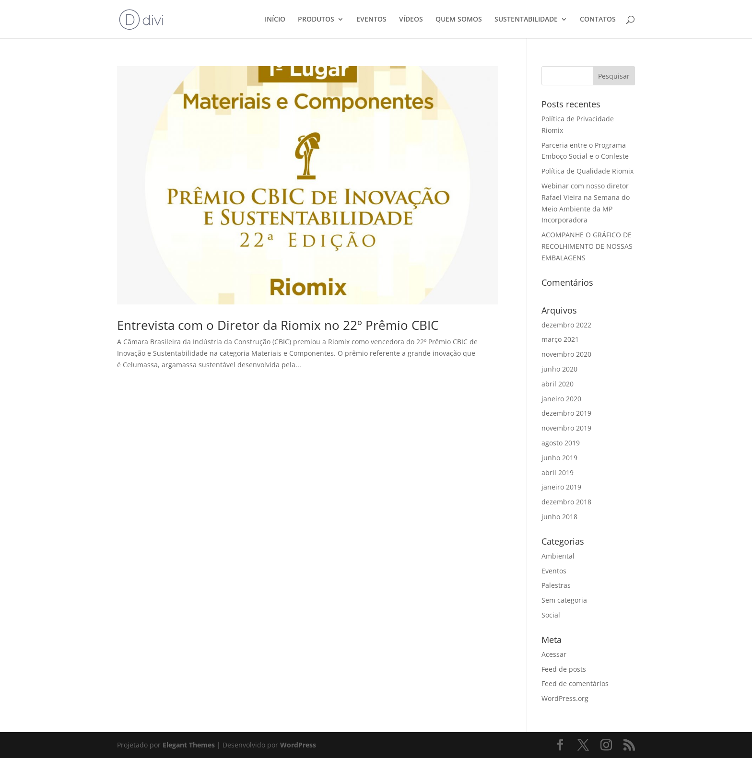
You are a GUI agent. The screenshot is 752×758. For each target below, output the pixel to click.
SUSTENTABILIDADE (526, 19)
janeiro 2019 (561, 486)
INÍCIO (275, 19)
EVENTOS (371, 19)
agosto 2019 (560, 442)
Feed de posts (563, 669)
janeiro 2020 (561, 398)
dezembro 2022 (566, 324)
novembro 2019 (566, 427)
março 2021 (560, 339)
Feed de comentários (575, 683)
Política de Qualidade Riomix (587, 170)
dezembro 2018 (566, 501)
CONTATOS (598, 19)
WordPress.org (564, 698)
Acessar (553, 654)
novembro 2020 (566, 354)
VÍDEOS (411, 19)
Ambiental (558, 555)
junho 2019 (559, 457)
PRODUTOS (316, 19)
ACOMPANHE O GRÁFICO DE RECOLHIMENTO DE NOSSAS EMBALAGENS (587, 246)
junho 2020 (559, 368)
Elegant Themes (189, 744)
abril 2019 (557, 472)
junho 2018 (559, 516)
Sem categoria (564, 600)
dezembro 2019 (566, 413)
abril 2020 (557, 383)
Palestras (556, 585)
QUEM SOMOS (458, 19)
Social (550, 614)
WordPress (298, 744)
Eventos (553, 570)
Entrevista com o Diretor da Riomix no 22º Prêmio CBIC (277, 325)
